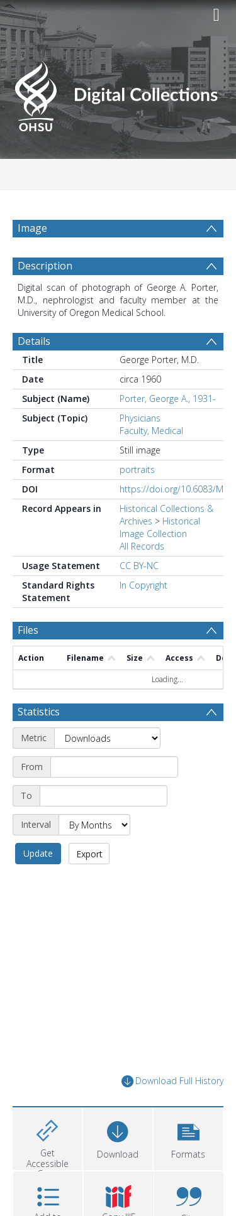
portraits (137, 469)
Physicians (140, 418)
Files (28, 630)
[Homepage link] (118, 92)
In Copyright (143, 585)
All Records (142, 546)
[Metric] (107, 738)
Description (45, 266)
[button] (188, 1137)
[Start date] (114, 767)
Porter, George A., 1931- (168, 398)
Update (38, 853)
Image (32, 228)
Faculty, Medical (151, 431)
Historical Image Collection (160, 527)
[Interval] (94, 824)
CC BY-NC (139, 566)
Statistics (39, 712)
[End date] (103, 795)
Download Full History (172, 1081)
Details (34, 341)
